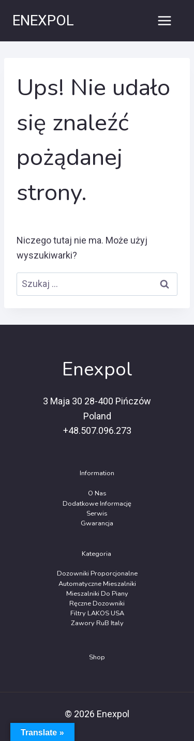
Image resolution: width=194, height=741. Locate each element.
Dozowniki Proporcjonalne (97, 573)
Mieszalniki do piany (97, 593)
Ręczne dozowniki (97, 603)
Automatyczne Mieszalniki (97, 583)
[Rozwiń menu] (164, 20)
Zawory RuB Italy (97, 623)
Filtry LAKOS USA (97, 613)
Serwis (97, 513)
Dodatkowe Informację (97, 503)
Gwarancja (97, 523)
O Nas (97, 493)
